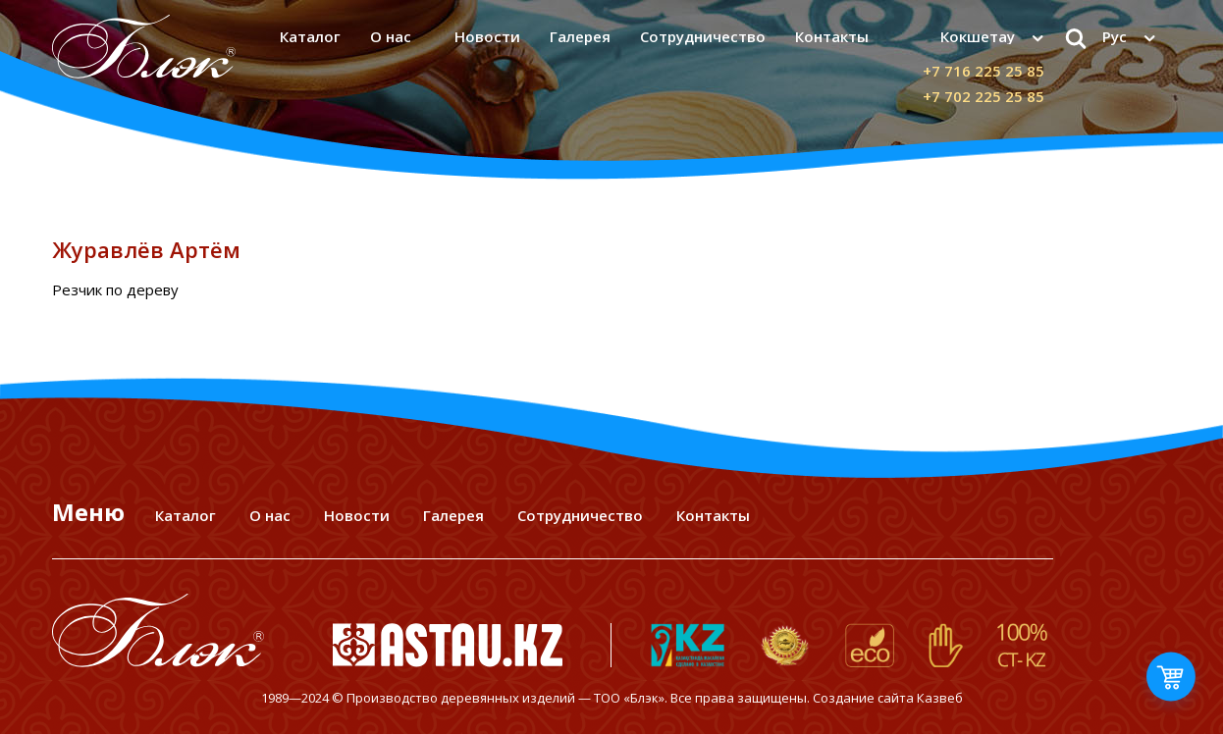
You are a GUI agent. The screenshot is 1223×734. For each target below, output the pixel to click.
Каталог (310, 36)
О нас (390, 36)
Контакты (832, 36)
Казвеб (940, 698)
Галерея (580, 36)
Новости (487, 36)
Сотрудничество (703, 36)
